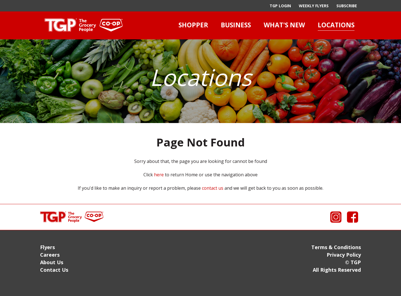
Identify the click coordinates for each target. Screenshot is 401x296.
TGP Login (280, 5)
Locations (336, 24)
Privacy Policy (344, 254)
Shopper (193, 24)
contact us (212, 188)
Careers (50, 254)
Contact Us (54, 269)
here (159, 175)
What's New (284, 24)
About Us (51, 262)
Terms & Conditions (336, 247)
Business (236, 24)
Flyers (47, 247)
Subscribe (346, 5)
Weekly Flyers (314, 5)
